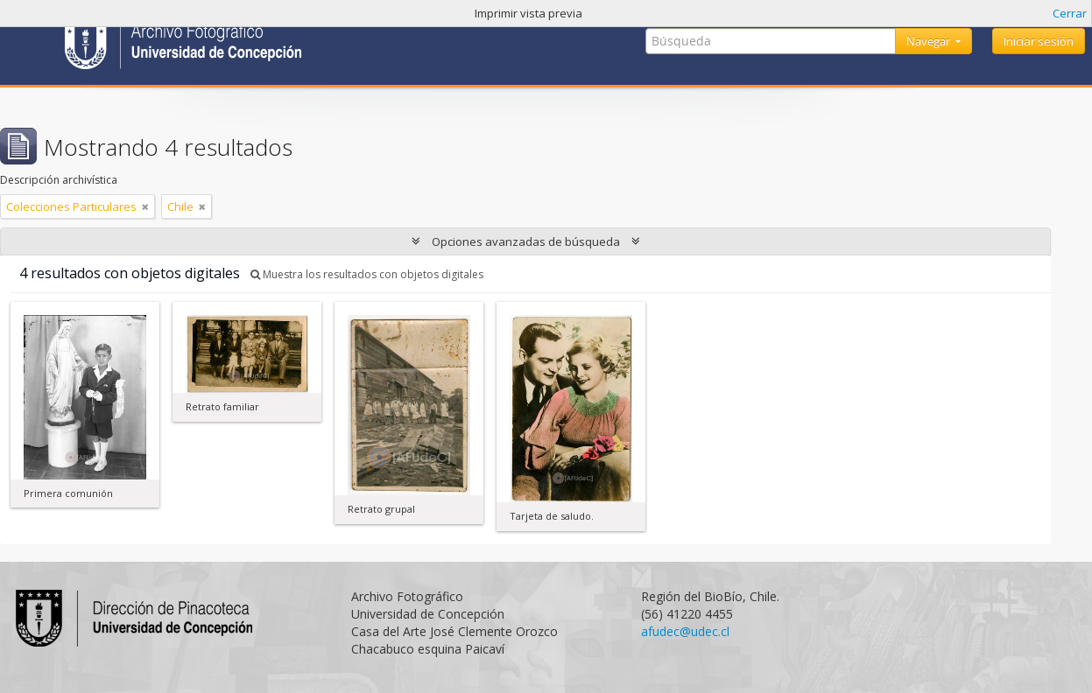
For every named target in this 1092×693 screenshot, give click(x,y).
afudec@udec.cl (685, 631)
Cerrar (1070, 13)
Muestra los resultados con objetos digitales (366, 274)
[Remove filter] (145, 206)
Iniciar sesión (1039, 41)
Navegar (929, 41)
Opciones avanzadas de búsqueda (526, 241)
